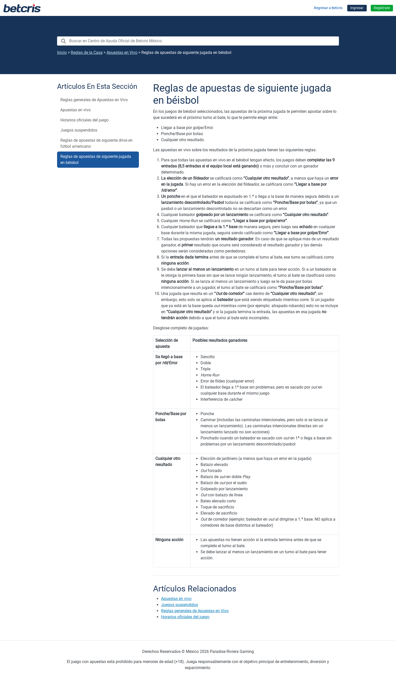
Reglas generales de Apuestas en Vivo (94, 99)
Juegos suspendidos (78, 130)
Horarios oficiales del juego (84, 120)
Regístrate (382, 8)
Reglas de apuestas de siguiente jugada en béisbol (95, 159)
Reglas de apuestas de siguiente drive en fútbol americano (96, 143)
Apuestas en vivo (75, 110)
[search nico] (198, 41)
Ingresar (356, 8)
